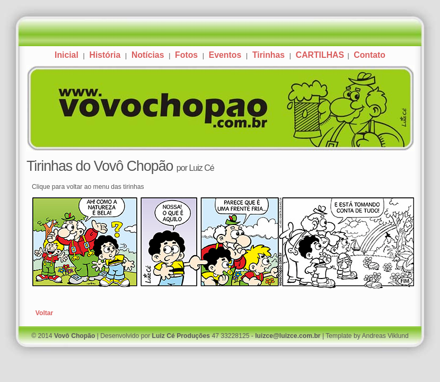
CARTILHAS (321, 54)
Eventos (225, 54)
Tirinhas (268, 54)
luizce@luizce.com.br (287, 336)
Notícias (147, 54)
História (104, 54)
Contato (369, 54)
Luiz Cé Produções (181, 336)
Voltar (45, 313)
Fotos (186, 54)
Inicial (66, 54)
